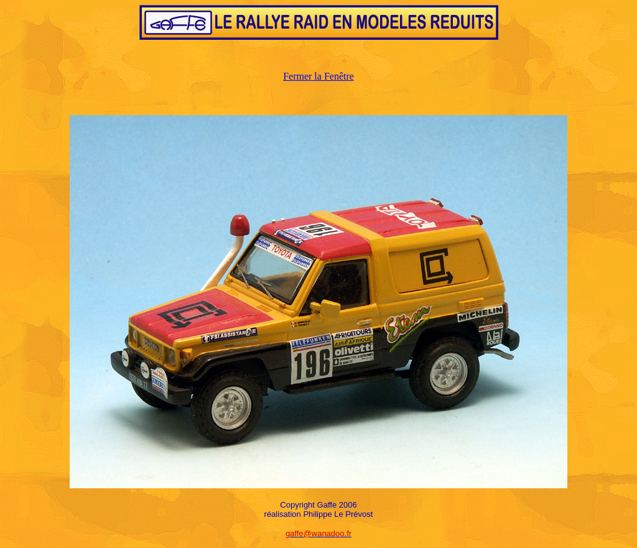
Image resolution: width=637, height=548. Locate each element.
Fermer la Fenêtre (318, 76)
